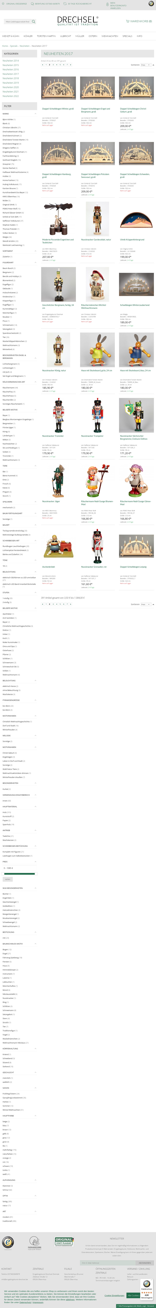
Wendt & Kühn (10, 241)
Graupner (8, 164)
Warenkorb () (141, 21)
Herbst (7, 1101)
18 (5, 566)
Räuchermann (10, 387)
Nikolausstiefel (10, 994)
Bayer (6, 415)
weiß (6, 1174)
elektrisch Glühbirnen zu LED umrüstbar (19, 578)
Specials (14, 46)
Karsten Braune (10, 188)
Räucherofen (9, 400)
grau (6, 1137)
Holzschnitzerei (10, 292)
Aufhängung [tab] (9, 1180)
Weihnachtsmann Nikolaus (16, 1042)
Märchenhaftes (10, 986)
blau (6, 1125)
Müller (7, 200)
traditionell (9, 1221)
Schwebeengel (10, 922)
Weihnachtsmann (11, 345)
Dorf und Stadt (10, 725)
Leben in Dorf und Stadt (14, 761)
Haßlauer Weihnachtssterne (15, 172)
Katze (6, 487)
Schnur (7, 1190)
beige (6, 1121)
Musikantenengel (11, 918)
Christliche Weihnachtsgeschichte (18, 626)
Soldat (7, 452)
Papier (7, 820)
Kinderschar (9, 296)
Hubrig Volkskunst (12, 184)
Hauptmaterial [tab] (10, 806)
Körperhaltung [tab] (10, 1048)
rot (6, 1162)
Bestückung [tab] (8, 932)
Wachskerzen (9, 840)
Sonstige (7, 519)
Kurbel (7, 789)
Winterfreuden (10, 729)
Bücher (7, 894)
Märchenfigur (10, 313)
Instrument (9, 974)
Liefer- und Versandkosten (137, 1274)
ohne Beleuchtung (11, 690)
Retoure (130, 1277)
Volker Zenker (10, 233)
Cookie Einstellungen (114, 1298)
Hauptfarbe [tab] (8, 1115)
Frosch (7, 483)
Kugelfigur (8, 304)
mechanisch (9, 507)
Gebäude (8, 288)
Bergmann (8, 272)
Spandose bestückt (12, 333)
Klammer (8, 1186)
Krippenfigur (9, 300)
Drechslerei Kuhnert (12, 135)
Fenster (7, 961)
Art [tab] (4, 1211)
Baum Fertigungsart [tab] (12, 513)
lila (5, 1146)
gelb (6, 1133)
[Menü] (151, 1280)
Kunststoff (8, 816)
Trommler (8, 456)
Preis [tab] (5, 861)
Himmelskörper (10, 969)
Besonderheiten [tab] (10, 783)
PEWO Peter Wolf (11, 208)
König (6, 431)
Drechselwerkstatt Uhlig (14, 131)
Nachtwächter (10, 443)
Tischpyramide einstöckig (15, 530)
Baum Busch (9, 268)
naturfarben (9, 1154)
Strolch (7, 1022)
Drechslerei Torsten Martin (15, 139)
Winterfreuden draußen (14, 777)
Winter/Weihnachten (13, 1110)
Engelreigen (9, 757)
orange (7, 1158)
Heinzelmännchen (11, 910)
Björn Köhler (9, 119)
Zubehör (7, 256)
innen (7, 800)
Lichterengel (9, 368)
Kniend (7, 1054)
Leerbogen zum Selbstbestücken (17, 856)
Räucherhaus (9, 395)
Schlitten (7, 658)
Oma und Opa (10, 646)
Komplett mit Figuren (13, 851)
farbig (7, 1201)
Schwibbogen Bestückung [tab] (15, 846)
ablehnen (70, 1302)
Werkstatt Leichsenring (13, 245)
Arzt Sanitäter (10, 618)
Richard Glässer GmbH (13, 212)
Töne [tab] (5, 560)
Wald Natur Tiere (11, 769)
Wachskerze (9, 694)
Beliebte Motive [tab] (10, 409)
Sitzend (7, 1062)
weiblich (7, 1082)
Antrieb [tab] (6, 830)
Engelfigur (8, 284)
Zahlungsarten (132, 1279)
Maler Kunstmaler (11, 642)
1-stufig (7, 598)
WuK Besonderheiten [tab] (13, 888)
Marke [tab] (6, 113)
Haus (6, 965)
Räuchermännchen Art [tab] (14, 382)
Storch (7, 496)
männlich (8, 1078)
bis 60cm (7, 710)
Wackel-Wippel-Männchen (15, 341)
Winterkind (8, 349)
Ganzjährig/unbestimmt (14, 1097)
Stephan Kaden (10, 225)
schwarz (8, 1166)
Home (5, 46)
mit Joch (7, 372)
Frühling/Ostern (11, 1093)
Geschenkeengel (11, 902)
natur (7, 1205)
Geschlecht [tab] (8, 1072)
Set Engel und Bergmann (14, 376)
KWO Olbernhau (11, 196)
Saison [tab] (6, 1088)
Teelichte (8, 836)
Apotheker (8, 614)
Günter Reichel (10, 168)
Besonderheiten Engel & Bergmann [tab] (14, 356)
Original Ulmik (10, 204)
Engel (7, 953)
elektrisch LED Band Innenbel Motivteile (19, 585)
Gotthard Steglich (12, 160)
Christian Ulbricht (12, 127)
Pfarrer (7, 654)
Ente (6, 479)
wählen (7, 879)
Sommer (8, 1106)
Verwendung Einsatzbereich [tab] (16, 795)
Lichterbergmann (11, 364)
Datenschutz (25, 1305)
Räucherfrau (9, 391)
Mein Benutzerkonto (118, 4)
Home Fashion (10, 180)
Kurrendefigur (10, 308)
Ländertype (9, 435)
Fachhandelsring (11, 156)
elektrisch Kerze (10, 686)
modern (8, 1217)
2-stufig (7, 602)
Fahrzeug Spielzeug (12, 957)
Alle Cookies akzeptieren (139, 1298)
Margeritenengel (11, 914)
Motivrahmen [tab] (9, 716)
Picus (6, 321)
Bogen (7, 949)
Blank (6, 123)
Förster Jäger (9, 427)
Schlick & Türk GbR (12, 216)
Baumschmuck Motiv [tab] (13, 943)
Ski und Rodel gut (11, 447)
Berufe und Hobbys (12, 276)
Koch (6, 638)
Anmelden (115, 8)
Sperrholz (8, 824)
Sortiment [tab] (8, 251)
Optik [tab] (5, 1195)
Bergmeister (9, 423)
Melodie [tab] (7, 735)
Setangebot (9, 329)
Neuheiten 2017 (39, 46)
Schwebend (9, 1058)
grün (6, 1141)
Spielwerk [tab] (7, 501)
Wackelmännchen (11, 1038)
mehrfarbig (9, 1150)
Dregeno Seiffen (10, 148)
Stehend (8, 1066)
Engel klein (8, 898)
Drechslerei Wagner (12, 143)
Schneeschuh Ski (11, 666)
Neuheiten (25, 46)
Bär (5, 471)
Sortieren (135, 64)
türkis (6, 1170)
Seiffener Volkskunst (13, 221)
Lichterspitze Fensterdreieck (16, 550)
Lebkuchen (8, 982)
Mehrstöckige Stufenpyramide (16, 534)
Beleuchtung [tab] (9, 572)
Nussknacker (9, 998)
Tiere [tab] (5, 466)
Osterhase (8, 650)
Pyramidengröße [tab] (11, 700)
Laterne (7, 978)
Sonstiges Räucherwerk (14, 404)
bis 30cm (8, 706)
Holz (7, 812)
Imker (6, 634)
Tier (6, 337)
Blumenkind (9, 280)
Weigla (7, 237)
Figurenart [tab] (8, 262)
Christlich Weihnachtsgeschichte (17, 721)
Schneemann (10, 325)
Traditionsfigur (10, 1030)
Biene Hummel (10, 475)
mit (6, 938)
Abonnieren (145, 1263)
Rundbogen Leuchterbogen (16, 546)
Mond (6, 990)
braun (7, 1129)
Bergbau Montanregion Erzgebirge (18, 419)
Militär (7, 439)
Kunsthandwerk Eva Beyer (15, 192)
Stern (6, 1018)
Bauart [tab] (6, 525)
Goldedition (9, 906)
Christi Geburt (10, 753)
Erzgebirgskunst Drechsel (15, 152)
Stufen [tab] (6, 592)
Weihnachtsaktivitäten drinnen (17, 773)
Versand (150, 1306)
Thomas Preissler (11, 229)
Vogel (6, 1034)
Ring (6, 1002)
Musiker (7, 317)
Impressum (38, 1305)
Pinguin (7, 492)
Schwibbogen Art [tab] (11, 540)
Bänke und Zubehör (13, 554)
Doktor (7, 630)
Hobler (7, 176)
